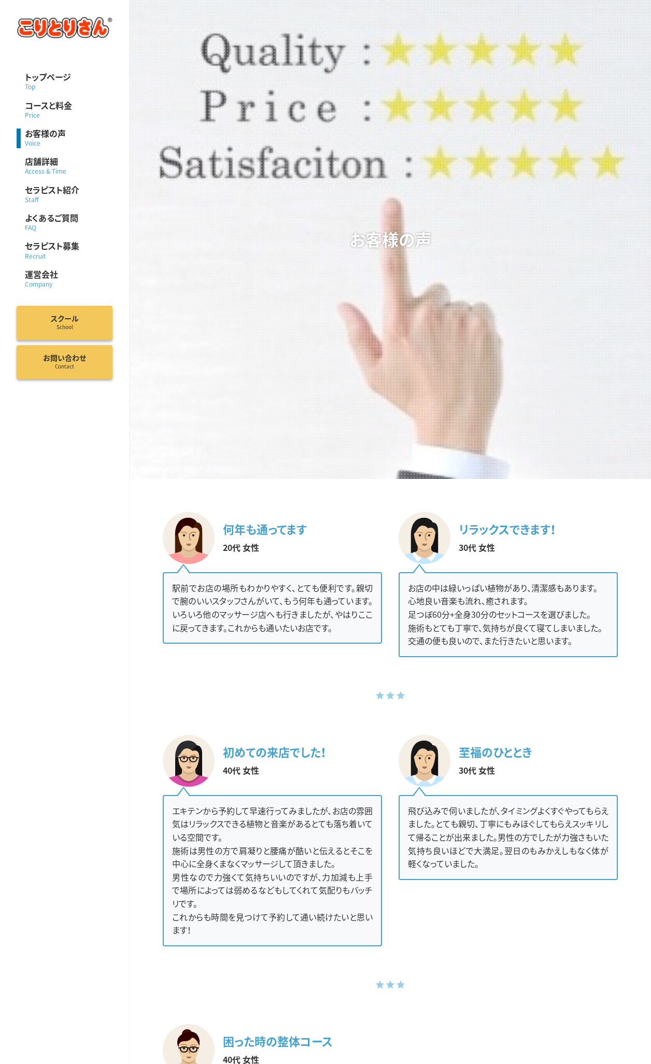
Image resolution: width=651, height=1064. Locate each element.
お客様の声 (68, 138)
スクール (64, 322)
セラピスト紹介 (68, 195)
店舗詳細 (68, 166)
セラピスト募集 (68, 251)
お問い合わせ (64, 361)
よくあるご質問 (68, 223)
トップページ (68, 82)
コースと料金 (68, 110)
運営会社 (68, 279)
